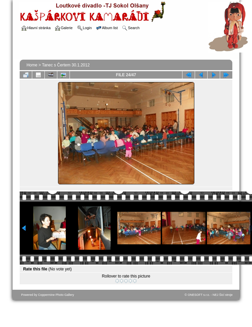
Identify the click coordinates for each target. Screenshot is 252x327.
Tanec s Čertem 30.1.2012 (66, 65)
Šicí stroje (226, 295)
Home (31, 65)
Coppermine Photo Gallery (56, 295)
